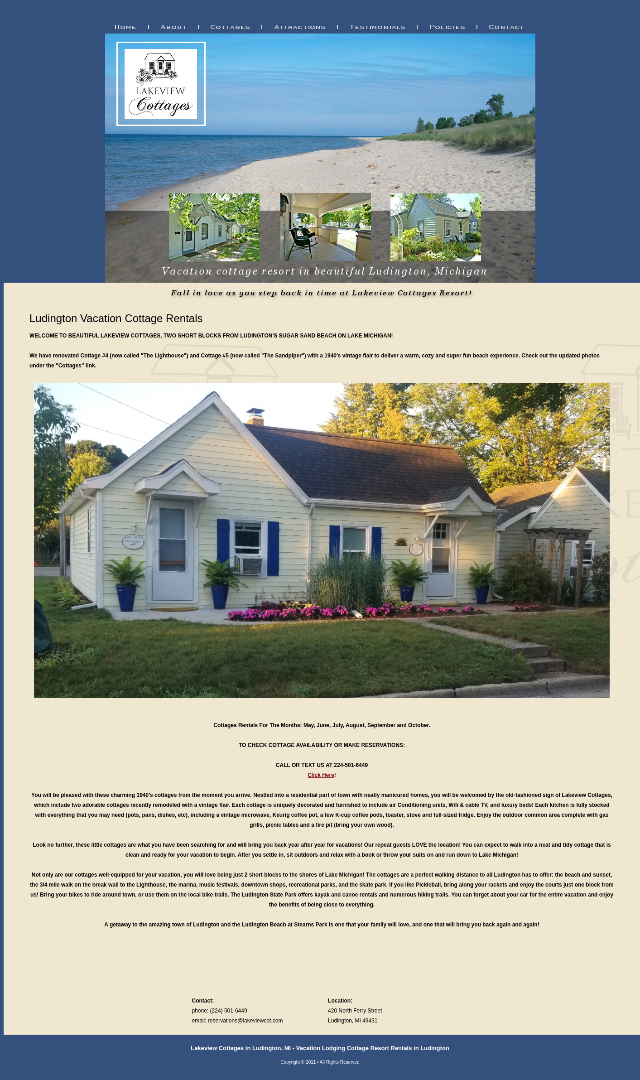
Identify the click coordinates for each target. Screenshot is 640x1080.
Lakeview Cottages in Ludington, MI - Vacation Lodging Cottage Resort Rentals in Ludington (320, 1048)
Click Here (321, 775)
